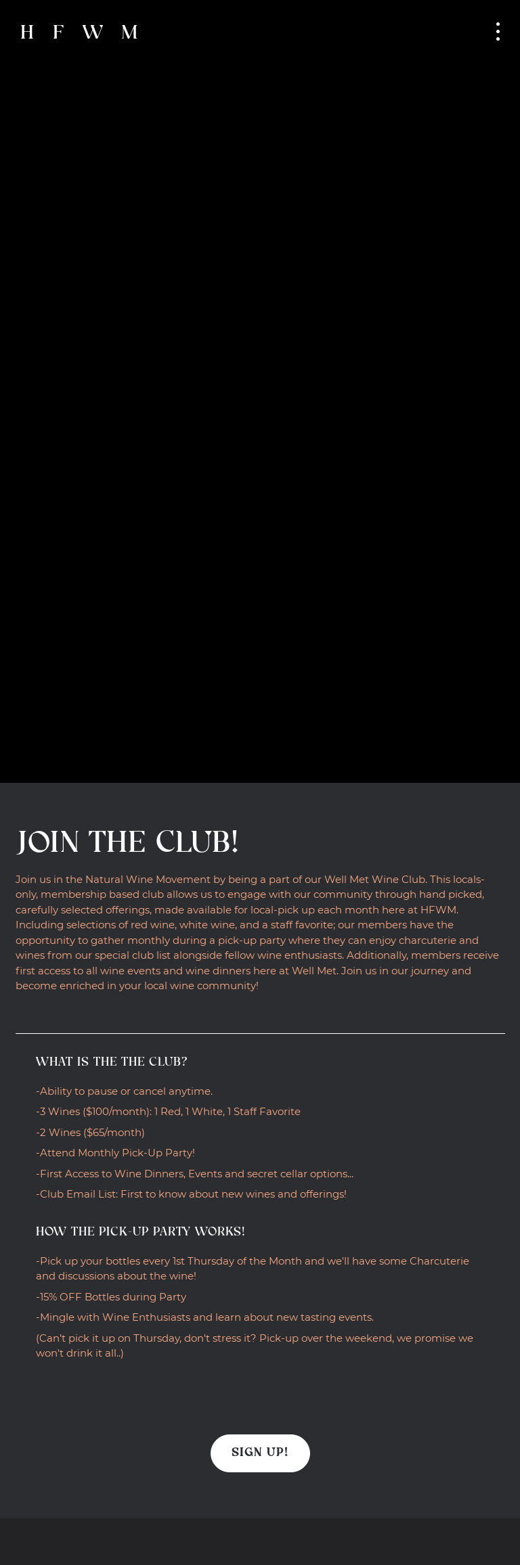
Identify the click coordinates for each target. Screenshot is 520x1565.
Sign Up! (260, 1453)
